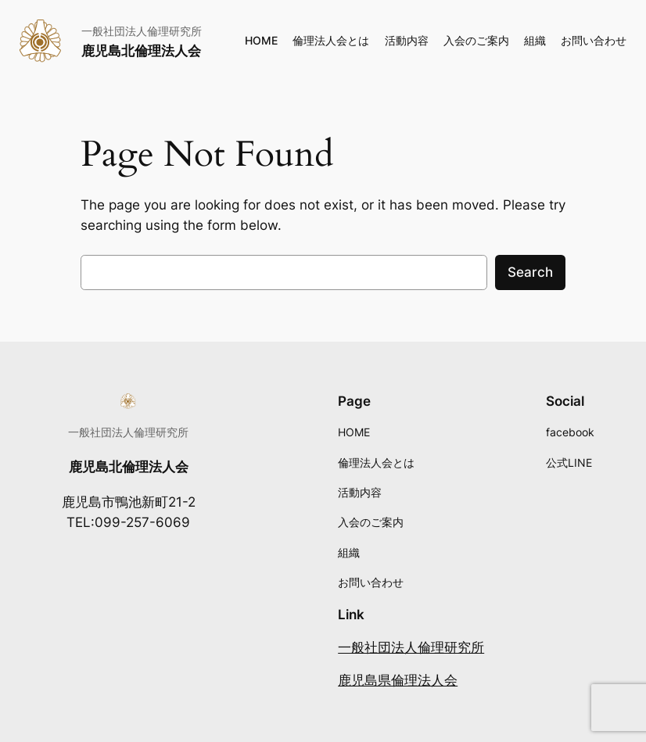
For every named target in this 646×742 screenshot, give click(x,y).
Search (530, 272)
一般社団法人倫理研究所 (411, 647)
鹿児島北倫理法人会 (141, 51)
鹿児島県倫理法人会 (398, 680)
